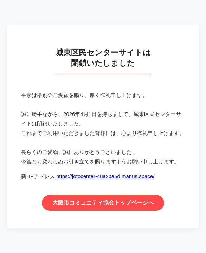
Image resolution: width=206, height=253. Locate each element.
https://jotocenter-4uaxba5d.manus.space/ (105, 176)
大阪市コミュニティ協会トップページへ (103, 203)
